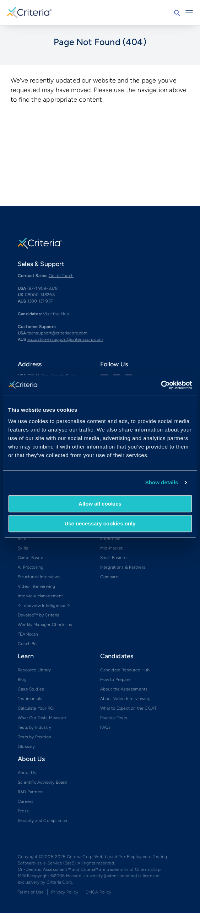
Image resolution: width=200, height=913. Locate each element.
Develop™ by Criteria (39, 615)
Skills (23, 548)
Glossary (26, 746)
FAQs (105, 727)
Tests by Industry (34, 727)
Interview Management (40, 595)
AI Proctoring (30, 567)
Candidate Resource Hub (125, 669)
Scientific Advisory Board (42, 782)
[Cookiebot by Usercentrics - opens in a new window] (161, 385)
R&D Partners (31, 791)
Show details (161, 482)
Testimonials (30, 698)
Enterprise (110, 538)
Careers (25, 801)
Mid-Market (111, 548)
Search (177, 13)
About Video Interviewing (125, 698)
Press (23, 810)
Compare (109, 576)
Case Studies (31, 689)
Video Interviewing (36, 586)
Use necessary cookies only (99, 523)
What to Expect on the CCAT (128, 708)
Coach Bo (27, 643)
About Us (27, 772)
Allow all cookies (100, 504)
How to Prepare (115, 679)
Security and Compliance (42, 820)
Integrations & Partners (123, 567)
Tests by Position (34, 736)
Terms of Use (31, 892)
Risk (22, 538)
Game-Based (30, 557)
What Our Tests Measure (42, 717)
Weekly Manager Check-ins (45, 624)
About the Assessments (124, 689)
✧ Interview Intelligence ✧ (44, 605)
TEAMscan (28, 634)
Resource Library (34, 669)
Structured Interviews (39, 576)
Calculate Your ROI (36, 708)
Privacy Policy (64, 892)
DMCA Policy (98, 892)
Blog (22, 679)
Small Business (115, 557)
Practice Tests (114, 717)
